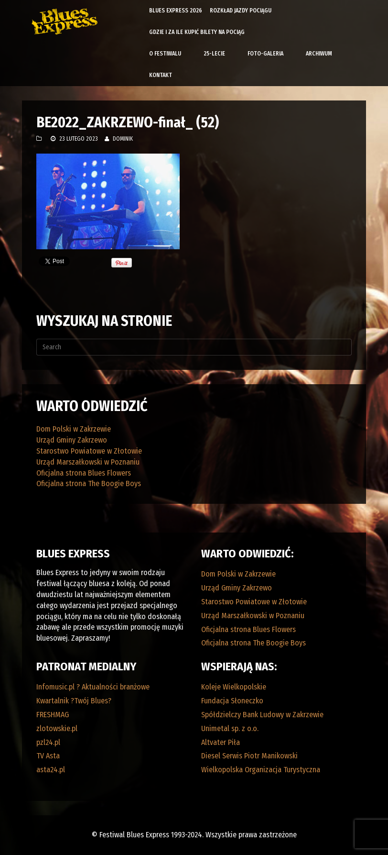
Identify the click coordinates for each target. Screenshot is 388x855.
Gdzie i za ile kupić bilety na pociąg (197, 32)
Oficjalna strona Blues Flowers (83, 472)
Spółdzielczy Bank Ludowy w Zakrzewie (262, 714)
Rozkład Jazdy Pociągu (240, 10)
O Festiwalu (165, 53)
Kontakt (160, 75)
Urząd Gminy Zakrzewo (71, 439)
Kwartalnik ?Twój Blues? (73, 700)
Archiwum (319, 53)
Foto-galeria (265, 53)
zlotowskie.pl (56, 728)
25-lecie (214, 53)
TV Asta (48, 755)
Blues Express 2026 (175, 10)
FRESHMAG (52, 714)
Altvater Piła (220, 742)
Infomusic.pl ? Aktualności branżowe (93, 686)
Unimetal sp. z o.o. (230, 728)
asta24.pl (50, 769)
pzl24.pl (48, 742)
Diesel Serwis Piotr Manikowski (249, 755)
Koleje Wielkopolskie (233, 686)
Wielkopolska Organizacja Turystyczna (260, 769)
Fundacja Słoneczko (232, 700)
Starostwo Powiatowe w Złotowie (89, 450)
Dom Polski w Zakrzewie (73, 428)
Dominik (123, 138)
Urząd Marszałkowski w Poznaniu (88, 461)
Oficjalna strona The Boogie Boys (88, 483)
